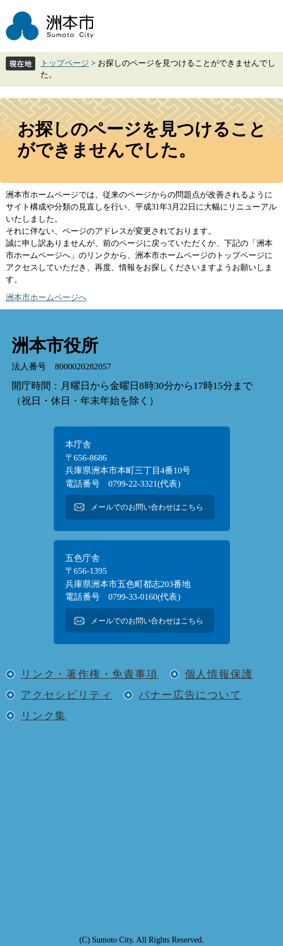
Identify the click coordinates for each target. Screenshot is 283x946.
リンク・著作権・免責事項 (89, 674)
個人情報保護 (219, 674)
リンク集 (43, 715)
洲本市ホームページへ (46, 297)
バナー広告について (190, 695)
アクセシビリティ (66, 695)
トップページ (64, 63)
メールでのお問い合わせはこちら (147, 507)
